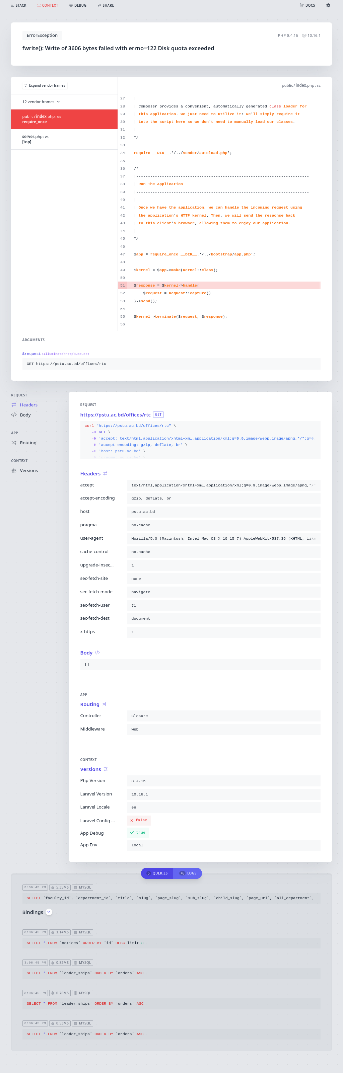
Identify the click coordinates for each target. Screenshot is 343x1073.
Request (19, 395)
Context (19, 460)
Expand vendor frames (44, 85)
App (14, 433)
